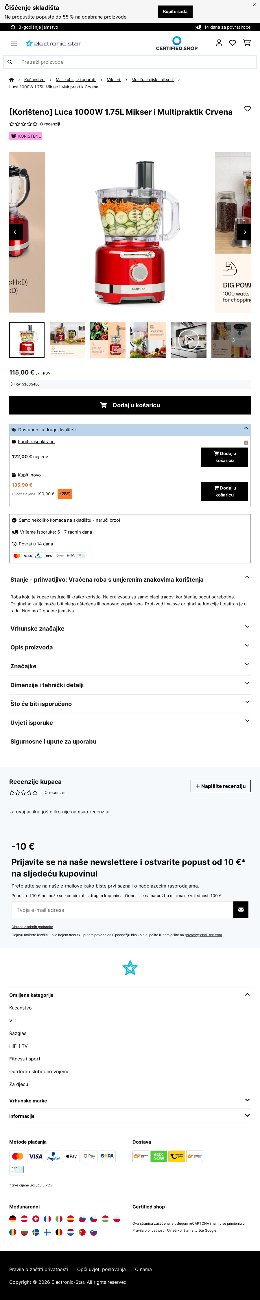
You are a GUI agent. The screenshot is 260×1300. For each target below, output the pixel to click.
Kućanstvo (34, 79)
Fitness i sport (24, 1059)
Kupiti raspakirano (36, 441)
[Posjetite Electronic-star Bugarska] (24, 1232)
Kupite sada (175, 11)
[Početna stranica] (16, 79)
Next (245, 232)
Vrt (12, 1020)
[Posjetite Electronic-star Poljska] (116, 1218)
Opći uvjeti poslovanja (101, 1269)
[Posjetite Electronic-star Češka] (93, 1218)
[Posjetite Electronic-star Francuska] (47, 1218)
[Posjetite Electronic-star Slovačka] (82, 1218)
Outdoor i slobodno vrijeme (39, 1071)
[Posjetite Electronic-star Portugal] (82, 1232)
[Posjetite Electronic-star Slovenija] (93, 1232)
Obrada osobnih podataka (32, 927)
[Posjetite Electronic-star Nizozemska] (70, 1232)
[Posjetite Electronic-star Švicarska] (35, 1218)
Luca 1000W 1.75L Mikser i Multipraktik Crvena (53, 87)
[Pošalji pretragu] (10, 62)
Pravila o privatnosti (148, 1230)
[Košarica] (247, 43)
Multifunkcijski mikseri (153, 79)
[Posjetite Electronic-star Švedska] (35, 1232)
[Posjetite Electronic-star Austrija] (24, 1218)
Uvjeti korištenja (180, 1230)
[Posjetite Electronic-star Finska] (47, 1232)
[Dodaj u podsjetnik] (247, 108)
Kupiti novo (29, 475)
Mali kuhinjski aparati (76, 79)
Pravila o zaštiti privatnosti (38, 1269)
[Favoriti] (232, 43)
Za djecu (18, 1084)
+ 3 (231, 340)
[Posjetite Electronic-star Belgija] (59, 1232)
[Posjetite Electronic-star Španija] (70, 1218)
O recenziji (50, 124)
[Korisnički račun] (219, 43)
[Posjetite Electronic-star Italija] (59, 1218)
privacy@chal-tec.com (203, 935)
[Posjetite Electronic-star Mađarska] (105, 1218)
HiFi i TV (18, 1046)
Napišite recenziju (221, 786)
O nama (143, 1269)
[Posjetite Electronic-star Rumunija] (12, 1232)
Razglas (17, 1033)
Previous (15, 232)
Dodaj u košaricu (130, 405)
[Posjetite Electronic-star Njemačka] (12, 1218)
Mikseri (114, 79)
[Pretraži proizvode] (130, 62)
